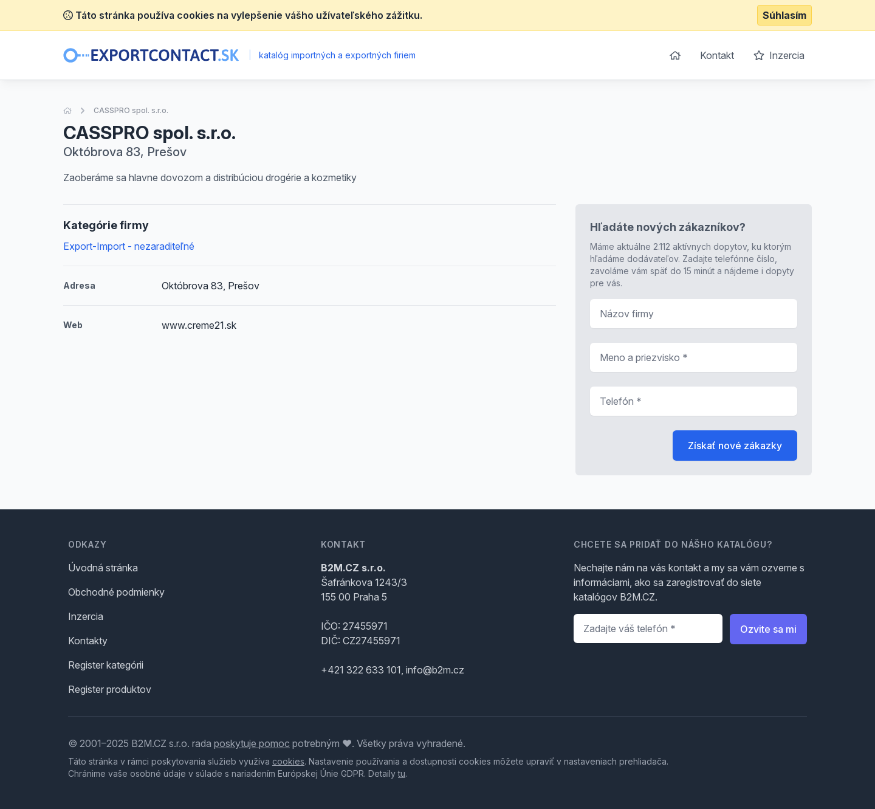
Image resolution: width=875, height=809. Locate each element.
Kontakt (717, 55)
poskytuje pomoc (252, 743)
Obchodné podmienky (116, 592)
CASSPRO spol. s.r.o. (131, 110)
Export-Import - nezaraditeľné (128, 246)
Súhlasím (784, 15)
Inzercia (779, 55)
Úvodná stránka (103, 568)
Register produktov (109, 689)
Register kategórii (105, 665)
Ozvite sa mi (768, 629)
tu (401, 773)
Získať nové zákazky (735, 445)
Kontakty (88, 641)
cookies (288, 761)
